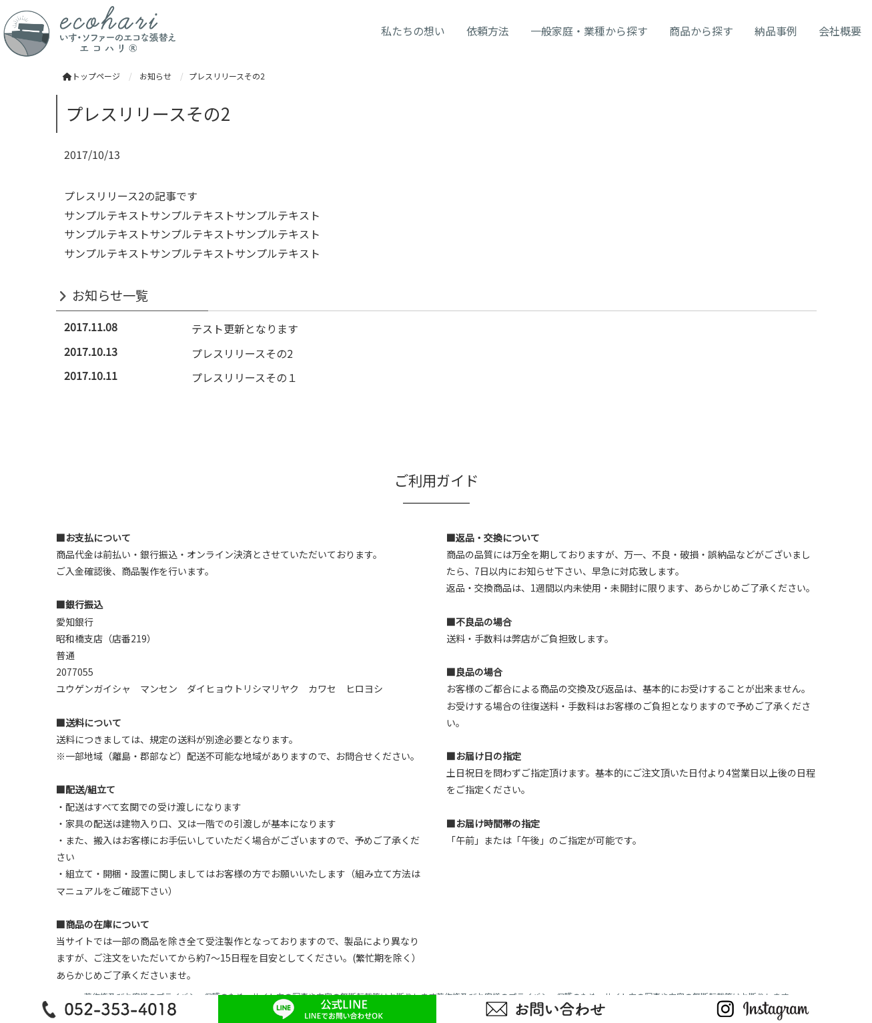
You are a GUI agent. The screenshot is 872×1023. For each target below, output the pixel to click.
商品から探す (701, 31)
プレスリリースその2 (242, 353)
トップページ (91, 75)
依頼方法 (487, 31)
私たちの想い (413, 31)
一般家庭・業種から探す (589, 31)
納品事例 (776, 31)
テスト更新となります (244, 329)
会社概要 (840, 31)
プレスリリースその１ (244, 377)
